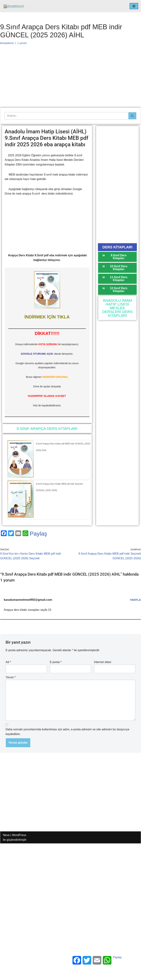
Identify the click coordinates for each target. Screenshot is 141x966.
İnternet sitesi (102, 662)
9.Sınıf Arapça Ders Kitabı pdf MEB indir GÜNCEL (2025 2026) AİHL (63, 446)
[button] (117, 247)
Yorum (11, 677)
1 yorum (22, 43)
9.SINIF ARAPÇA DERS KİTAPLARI (47, 428)
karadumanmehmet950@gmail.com (28, 599)
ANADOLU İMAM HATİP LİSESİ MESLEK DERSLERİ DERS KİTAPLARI (117, 308)
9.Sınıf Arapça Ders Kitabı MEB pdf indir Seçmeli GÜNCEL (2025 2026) (59, 487)
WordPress (19, 835)
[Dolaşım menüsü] (134, 6)
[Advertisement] (69, 81)
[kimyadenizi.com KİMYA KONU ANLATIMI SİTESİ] (14, 6)
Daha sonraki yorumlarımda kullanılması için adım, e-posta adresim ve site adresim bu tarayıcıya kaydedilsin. (67, 732)
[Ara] (66, 116)
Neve (6, 835)
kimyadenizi (7, 43)
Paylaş (38, 533)
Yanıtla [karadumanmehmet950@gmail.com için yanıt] (135, 599)
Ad (8, 662)
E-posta (56, 662)
